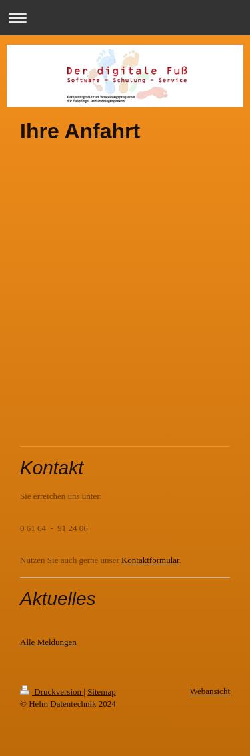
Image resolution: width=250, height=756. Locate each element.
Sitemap (101, 692)
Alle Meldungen (48, 642)
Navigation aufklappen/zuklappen (125, 17)
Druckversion (51, 692)
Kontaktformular (150, 560)
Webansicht (210, 691)
